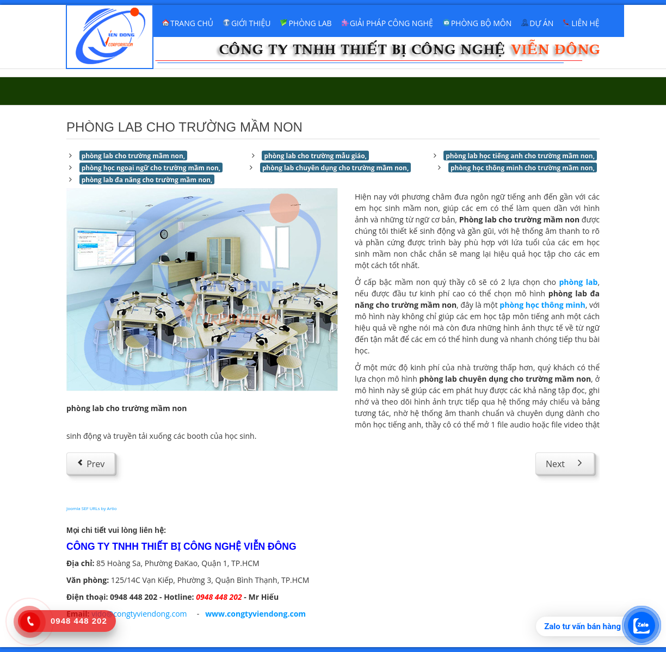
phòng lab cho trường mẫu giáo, (315, 155)
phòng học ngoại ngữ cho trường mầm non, (151, 167)
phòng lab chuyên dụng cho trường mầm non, (335, 167)
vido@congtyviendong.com (139, 613)
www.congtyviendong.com (255, 613)
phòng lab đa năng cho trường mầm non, (147, 179)
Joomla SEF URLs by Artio (91, 508)
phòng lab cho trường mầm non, (133, 155)
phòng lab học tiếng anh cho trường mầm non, (520, 155)
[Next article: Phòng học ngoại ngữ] (564, 463)
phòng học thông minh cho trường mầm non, (523, 167)
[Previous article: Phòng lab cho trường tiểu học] (90, 463)
